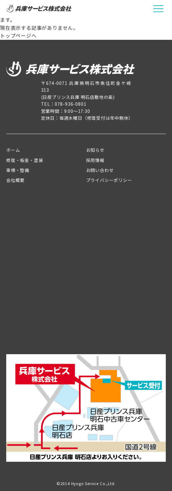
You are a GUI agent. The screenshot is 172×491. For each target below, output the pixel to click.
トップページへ (18, 35)
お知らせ (95, 150)
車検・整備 (17, 170)
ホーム (13, 150)
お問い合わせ (100, 170)
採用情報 (95, 160)
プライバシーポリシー (109, 180)
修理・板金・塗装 (24, 160)
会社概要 (15, 180)
